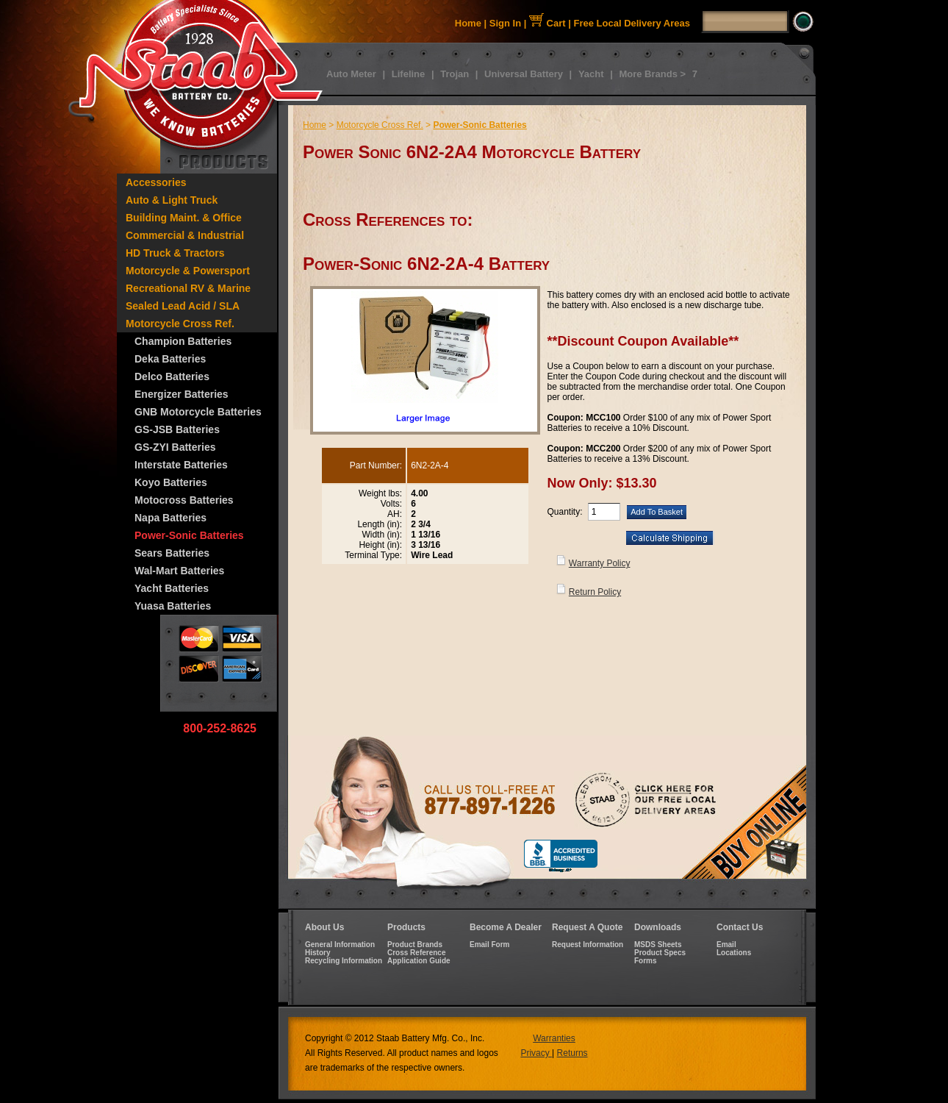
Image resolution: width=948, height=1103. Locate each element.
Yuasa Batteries (172, 606)
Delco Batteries (171, 376)
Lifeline (408, 73)
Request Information (587, 944)
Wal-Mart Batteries (179, 571)
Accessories (156, 182)
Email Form (489, 944)
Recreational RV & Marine (188, 288)
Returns (572, 1053)
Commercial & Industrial (185, 235)
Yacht (591, 73)
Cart (547, 23)
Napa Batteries (170, 518)
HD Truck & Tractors (175, 253)
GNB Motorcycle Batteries (198, 412)
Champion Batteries (182, 341)
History (317, 953)
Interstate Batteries (181, 465)
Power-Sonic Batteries (189, 535)
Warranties (554, 1038)
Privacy (536, 1053)
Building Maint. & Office (184, 218)
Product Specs (660, 953)
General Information (340, 944)
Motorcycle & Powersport (188, 270)
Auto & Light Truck (172, 200)
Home (468, 23)
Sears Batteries (171, 553)
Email (726, 944)
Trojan (454, 73)
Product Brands (414, 944)
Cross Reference (416, 953)
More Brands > (652, 73)
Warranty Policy (600, 563)
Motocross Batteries (184, 500)
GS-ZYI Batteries (174, 447)
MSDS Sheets (657, 944)
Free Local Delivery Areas (632, 23)
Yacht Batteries (171, 588)
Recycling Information (343, 961)
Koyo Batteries (170, 482)
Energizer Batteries (181, 394)
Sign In (505, 23)
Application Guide (418, 961)
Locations (734, 953)
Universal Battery (523, 73)
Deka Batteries (170, 359)
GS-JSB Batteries (177, 429)
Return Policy (595, 592)
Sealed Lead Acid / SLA (183, 306)
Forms (645, 961)
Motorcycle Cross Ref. (180, 323)
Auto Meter (351, 73)
